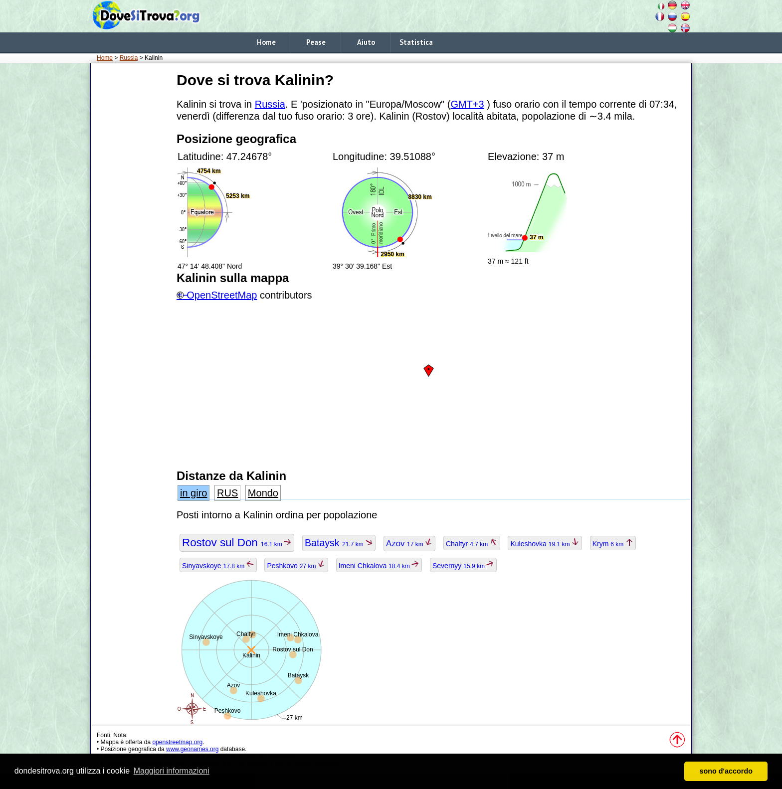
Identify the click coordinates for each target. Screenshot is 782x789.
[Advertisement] (132, 218)
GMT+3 (467, 104)
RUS (227, 492)
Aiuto (366, 42)
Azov (409, 543)
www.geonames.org (192, 749)
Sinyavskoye (218, 566)
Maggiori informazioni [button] (171, 771)
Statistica (416, 42)
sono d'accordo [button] (726, 771)
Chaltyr (472, 544)
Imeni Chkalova (379, 566)
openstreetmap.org (177, 742)
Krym (612, 544)
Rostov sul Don (237, 542)
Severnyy (463, 566)
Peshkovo (296, 566)
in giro (193, 492)
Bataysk (339, 542)
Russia (129, 57)
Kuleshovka (544, 544)
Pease (316, 42)
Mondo (263, 492)
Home (266, 42)
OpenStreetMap (222, 295)
